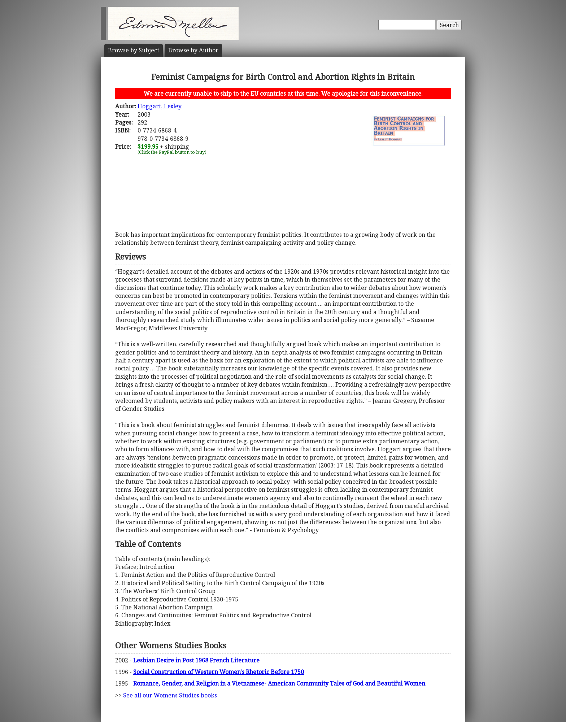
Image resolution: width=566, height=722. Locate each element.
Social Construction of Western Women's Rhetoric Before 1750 (218, 672)
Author (193, 50)
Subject (133, 50)
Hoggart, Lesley (160, 106)
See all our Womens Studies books (170, 695)
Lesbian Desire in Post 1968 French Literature (196, 660)
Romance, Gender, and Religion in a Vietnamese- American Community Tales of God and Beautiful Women (279, 683)
